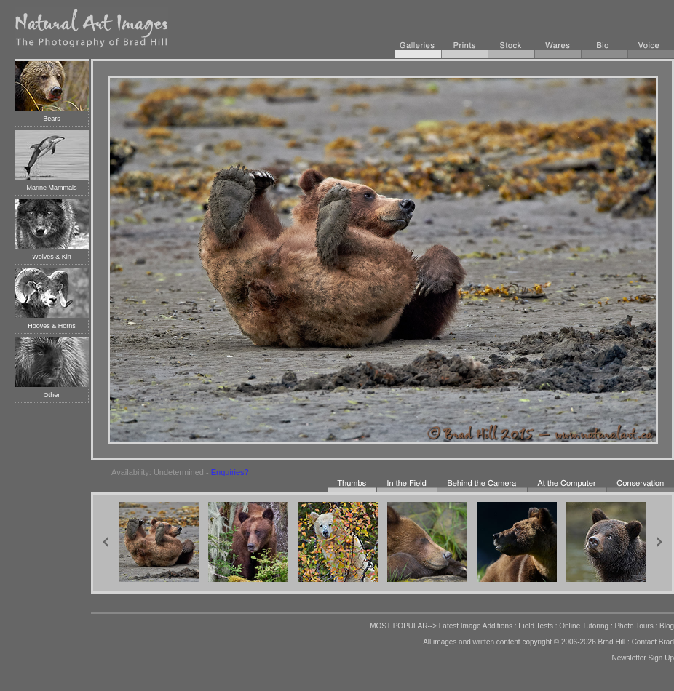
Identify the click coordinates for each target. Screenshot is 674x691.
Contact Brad (653, 642)
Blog (666, 626)
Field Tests (535, 626)
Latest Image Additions (475, 626)
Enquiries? (230, 472)
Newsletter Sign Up (642, 658)
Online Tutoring (583, 626)
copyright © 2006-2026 (558, 642)
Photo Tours (633, 626)
